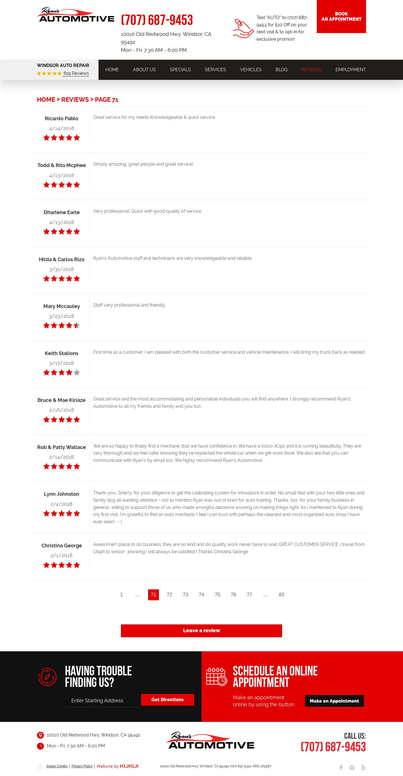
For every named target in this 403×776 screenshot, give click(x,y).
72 (169, 594)
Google (352, 767)
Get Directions (167, 699)
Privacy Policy (82, 766)
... (137, 594)
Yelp (363, 767)
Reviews (311, 69)
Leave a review (201, 630)
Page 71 (106, 99)
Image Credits (56, 766)
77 (249, 594)
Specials (180, 69)
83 (281, 594)
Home (112, 69)
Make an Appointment (334, 701)
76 (233, 594)
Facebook (341, 767)
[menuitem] (112, 70)
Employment (351, 69)
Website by (117, 766)
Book (341, 16)
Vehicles (251, 69)
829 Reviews (75, 73)
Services (215, 69)
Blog (281, 69)
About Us (144, 69)
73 (185, 594)
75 (217, 594)
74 (201, 594)
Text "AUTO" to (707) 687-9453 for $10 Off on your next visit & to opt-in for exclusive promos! (282, 28)
